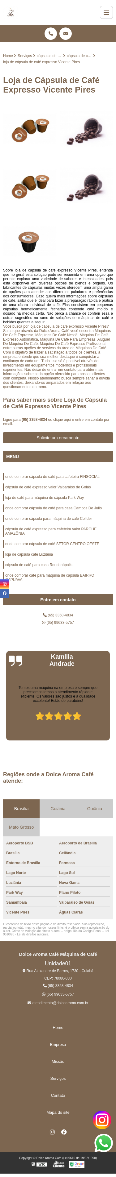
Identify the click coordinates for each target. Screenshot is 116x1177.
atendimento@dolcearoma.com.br (58, 1003)
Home (58, 1027)
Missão (58, 1061)
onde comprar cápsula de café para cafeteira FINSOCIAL (52, 477)
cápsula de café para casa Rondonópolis (38, 565)
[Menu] (106, 12)
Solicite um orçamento (58, 437)
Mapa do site (57, 1112)
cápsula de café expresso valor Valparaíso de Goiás (48, 487)
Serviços (58, 1078)
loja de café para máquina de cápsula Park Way (44, 497)
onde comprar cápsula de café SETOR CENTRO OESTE (52, 544)
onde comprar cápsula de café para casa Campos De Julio (53, 508)
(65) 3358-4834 (35, 419)
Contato (58, 1095)
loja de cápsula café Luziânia (29, 554)
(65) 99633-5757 (58, 622)
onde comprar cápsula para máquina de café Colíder (48, 518)
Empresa (58, 1044)
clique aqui (62, 419)
